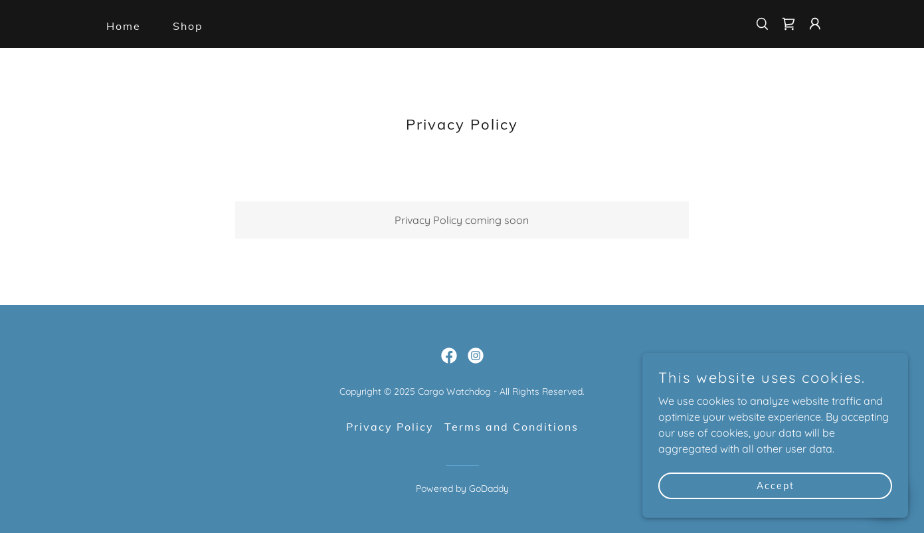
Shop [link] (188, 26)
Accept (775, 485)
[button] (815, 24)
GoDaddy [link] (489, 488)
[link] (788, 24)
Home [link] (123, 26)
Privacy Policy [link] (390, 426)
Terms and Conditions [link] (511, 426)
